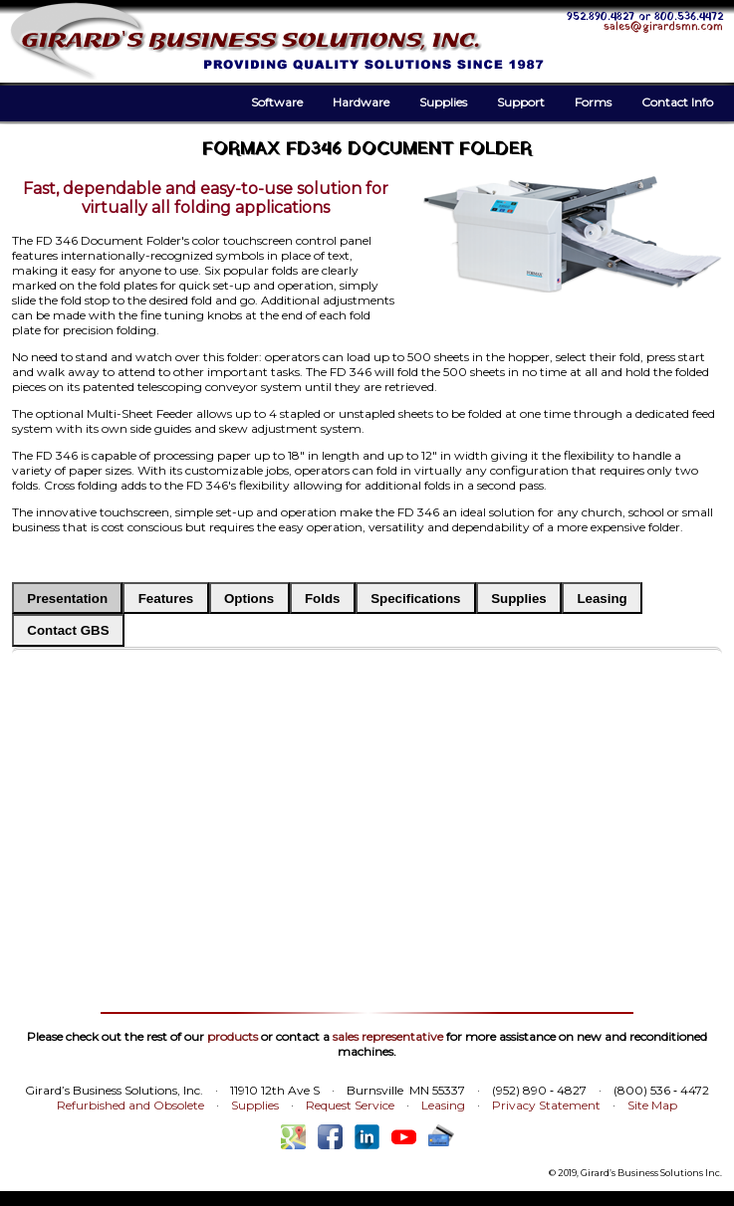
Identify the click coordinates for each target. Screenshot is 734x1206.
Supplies (443, 102)
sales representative (388, 1036)
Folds (323, 598)
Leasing (601, 598)
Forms (593, 102)
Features (166, 598)
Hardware (361, 102)
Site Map (652, 1105)
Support (521, 102)
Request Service (350, 1105)
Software (277, 102)
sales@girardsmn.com (663, 27)
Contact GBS (68, 630)
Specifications (415, 598)
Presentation (67, 598)
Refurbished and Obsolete (130, 1105)
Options (249, 598)
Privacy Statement (546, 1105)
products (232, 1036)
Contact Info (677, 102)
